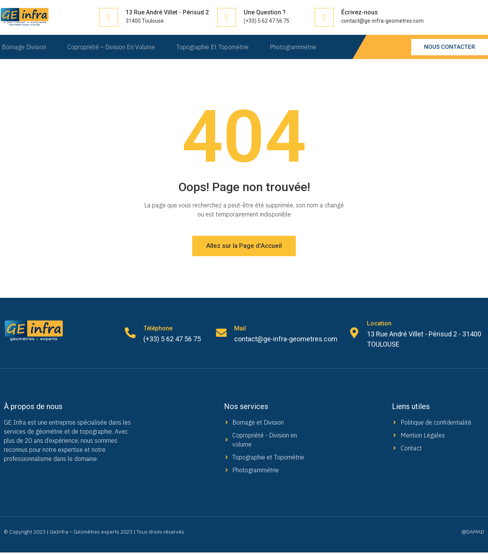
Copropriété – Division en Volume (111, 47)
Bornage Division (22, 47)
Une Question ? (265, 12)
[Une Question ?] (226, 17)
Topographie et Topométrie (213, 47)
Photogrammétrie (295, 47)
